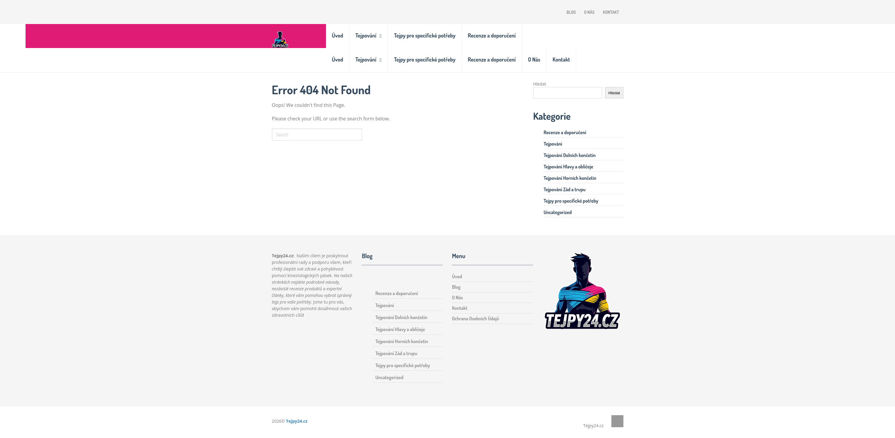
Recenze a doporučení (492, 35)
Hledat (539, 84)
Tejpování (365, 35)
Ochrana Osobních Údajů (475, 319)
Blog (571, 12)
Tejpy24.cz (297, 421)
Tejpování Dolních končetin (570, 155)
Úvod (337, 35)
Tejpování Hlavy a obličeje (568, 167)
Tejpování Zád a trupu (565, 189)
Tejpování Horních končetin (570, 178)
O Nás (589, 12)
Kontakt (611, 12)
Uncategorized (558, 212)
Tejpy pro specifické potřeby (424, 35)
